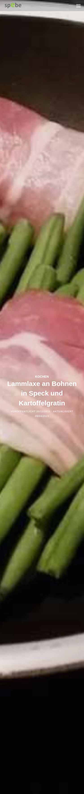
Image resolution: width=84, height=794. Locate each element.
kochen (42, 376)
